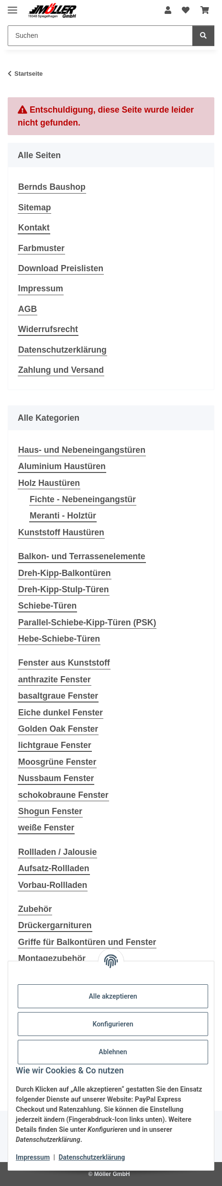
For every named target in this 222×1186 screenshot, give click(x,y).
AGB (27, 309)
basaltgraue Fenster (58, 696)
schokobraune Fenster (63, 795)
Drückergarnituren (55, 925)
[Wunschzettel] (186, 10)
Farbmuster (41, 248)
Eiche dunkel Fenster (60, 712)
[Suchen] (100, 35)
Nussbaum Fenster (56, 778)
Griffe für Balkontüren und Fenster (87, 942)
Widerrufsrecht (48, 329)
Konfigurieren (112, 1024)
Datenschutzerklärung (92, 1157)
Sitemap (34, 207)
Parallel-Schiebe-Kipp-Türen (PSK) (87, 622)
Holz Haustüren (49, 483)
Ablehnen (113, 1052)
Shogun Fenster (50, 811)
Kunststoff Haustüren (61, 532)
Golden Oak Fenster (58, 729)
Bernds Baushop (52, 187)
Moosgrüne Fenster (57, 762)
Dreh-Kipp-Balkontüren (64, 573)
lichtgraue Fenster (54, 745)
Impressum (33, 1157)
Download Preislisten (60, 268)
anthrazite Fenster (54, 679)
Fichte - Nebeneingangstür (83, 499)
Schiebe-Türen (47, 605)
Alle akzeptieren (113, 996)
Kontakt (34, 227)
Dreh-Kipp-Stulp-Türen (63, 589)
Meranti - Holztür (63, 515)
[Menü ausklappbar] (12, 6)
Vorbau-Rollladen (52, 885)
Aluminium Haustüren (62, 466)
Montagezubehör (52, 958)
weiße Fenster (46, 827)
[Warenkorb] (204, 10)
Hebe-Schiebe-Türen (59, 639)
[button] (168, 10)
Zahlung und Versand (61, 370)
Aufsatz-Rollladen (53, 868)
